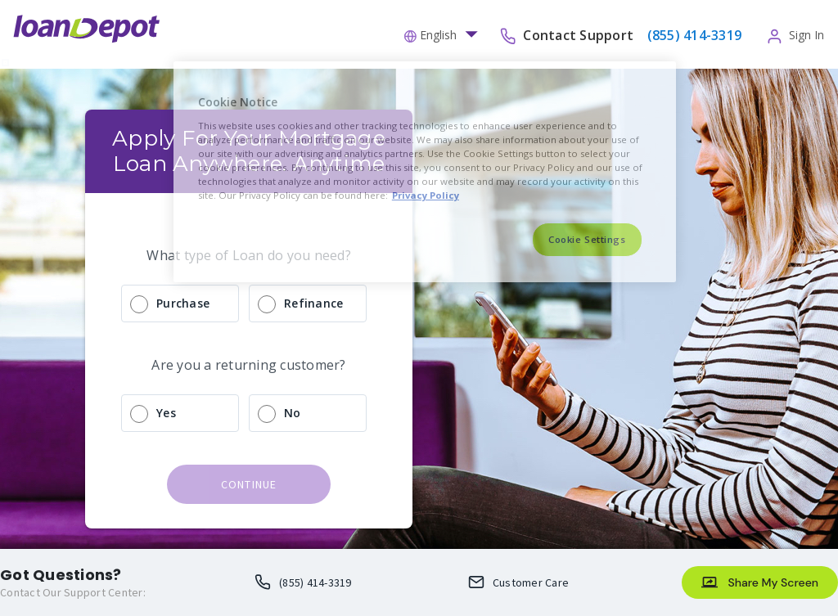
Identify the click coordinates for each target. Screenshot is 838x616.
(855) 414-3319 (315, 582)
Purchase (183, 303)
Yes (166, 412)
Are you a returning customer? (248, 365)
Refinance (313, 303)
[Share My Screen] (760, 582)
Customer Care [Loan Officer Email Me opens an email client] (531, 582)
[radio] (248, 303)
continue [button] (249, 484)
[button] (445, 33)
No (292, 412)
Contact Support (580, 34)
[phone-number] (692, 34)
